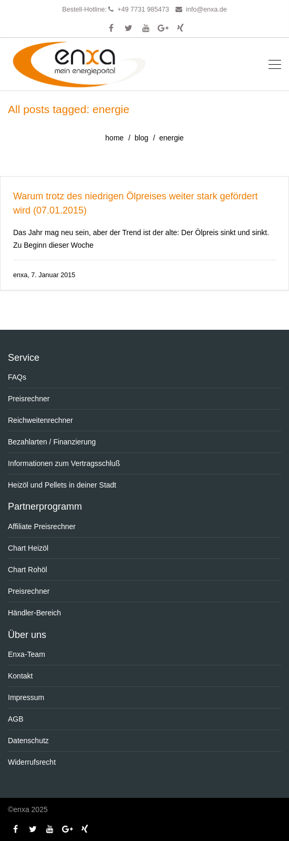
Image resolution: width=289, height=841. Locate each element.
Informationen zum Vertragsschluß (64, 463)
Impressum (26, 697)
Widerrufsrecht (32, 762)
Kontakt (20, 676)
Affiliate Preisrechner (42, 526)
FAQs (17, 377)
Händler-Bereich (34, 613)
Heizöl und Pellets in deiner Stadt (62, 485)
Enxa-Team (26, 654)
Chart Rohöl (27, 569)
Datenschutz (28, 740)
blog (141, 138)
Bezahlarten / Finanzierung (52, 442)
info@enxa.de (206, 9)
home (114, 138)
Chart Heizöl (28, 548)
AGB (16, 719)
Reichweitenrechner (40, 420)
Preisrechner (28, 398)
